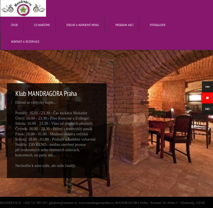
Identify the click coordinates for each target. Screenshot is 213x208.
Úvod (14, 25)
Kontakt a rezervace (25, 41)
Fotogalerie (158, 25)
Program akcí (124, 25)
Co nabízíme (42, 25)
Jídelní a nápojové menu (82, 25)
